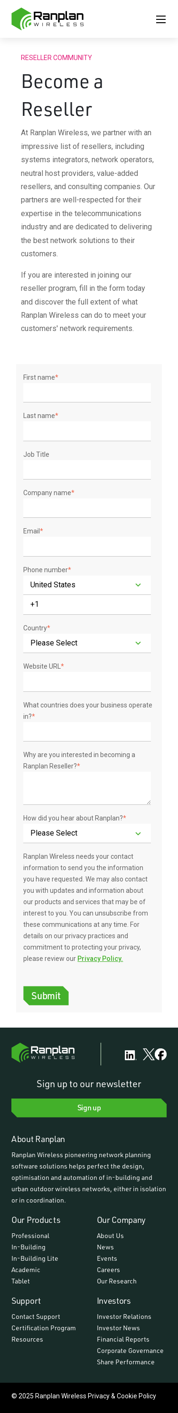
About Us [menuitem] (110, 1235)
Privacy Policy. (100, 958)
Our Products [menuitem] (35, 1219)
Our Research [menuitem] (117, 1280)
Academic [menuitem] (25, 1269)
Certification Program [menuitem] (43, 1327)
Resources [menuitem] (27, 1338)
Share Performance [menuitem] (126, 1361)
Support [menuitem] (26, 1300)
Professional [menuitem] (30, 1235)
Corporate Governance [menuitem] (130, 1350)
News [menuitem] (105, 1246)
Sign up (89, 1107)
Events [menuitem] (107, 1258)
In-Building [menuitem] (28, 1246)
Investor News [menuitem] (118, 1327)
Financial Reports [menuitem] (123, 1338)
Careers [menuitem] (108, 1269)
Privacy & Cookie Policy (122, 1396)
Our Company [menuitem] (121, 1219)
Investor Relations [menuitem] (124, 1316)
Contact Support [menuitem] (35, 1316)
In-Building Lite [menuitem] (34, 1258)
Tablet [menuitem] (20, 1280)
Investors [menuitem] (114, 1300)
